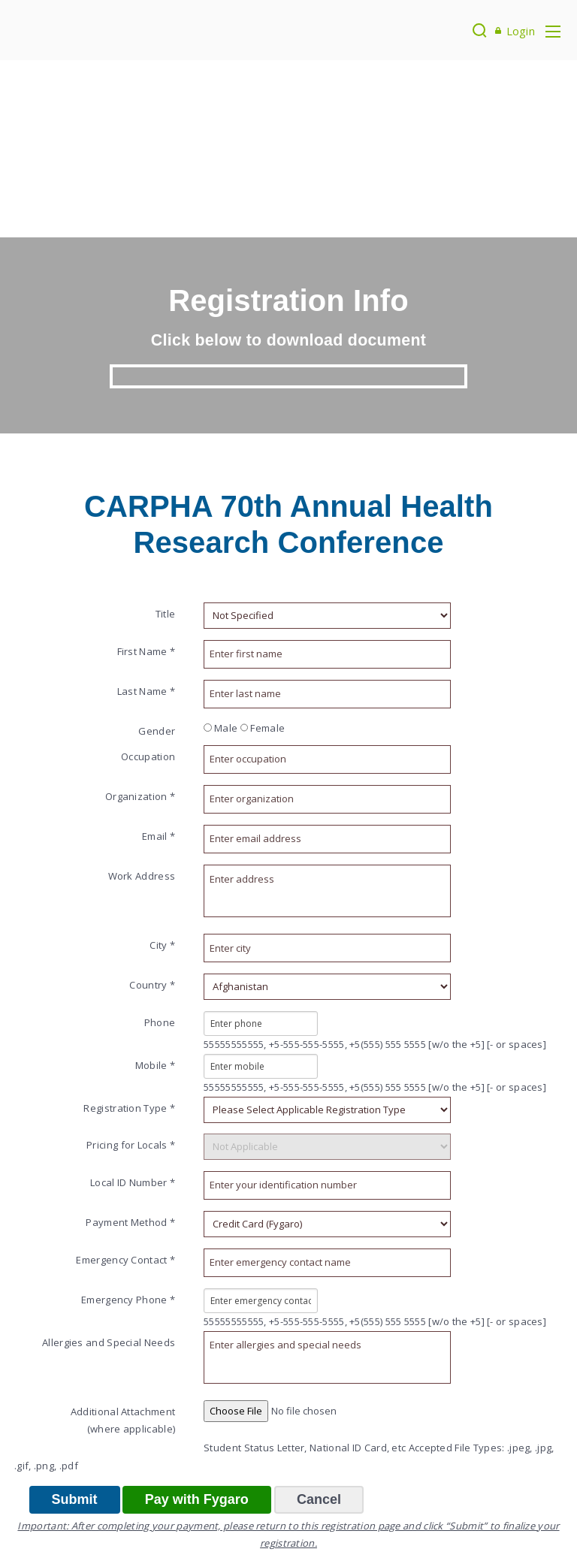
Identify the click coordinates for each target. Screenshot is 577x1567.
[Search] (479, 30)
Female (262, 728)
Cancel (319, 1499)
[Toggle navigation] (553, 30)
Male (220, 728)
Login (521, 30)
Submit (75, 1499)
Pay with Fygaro (197, 1499)
